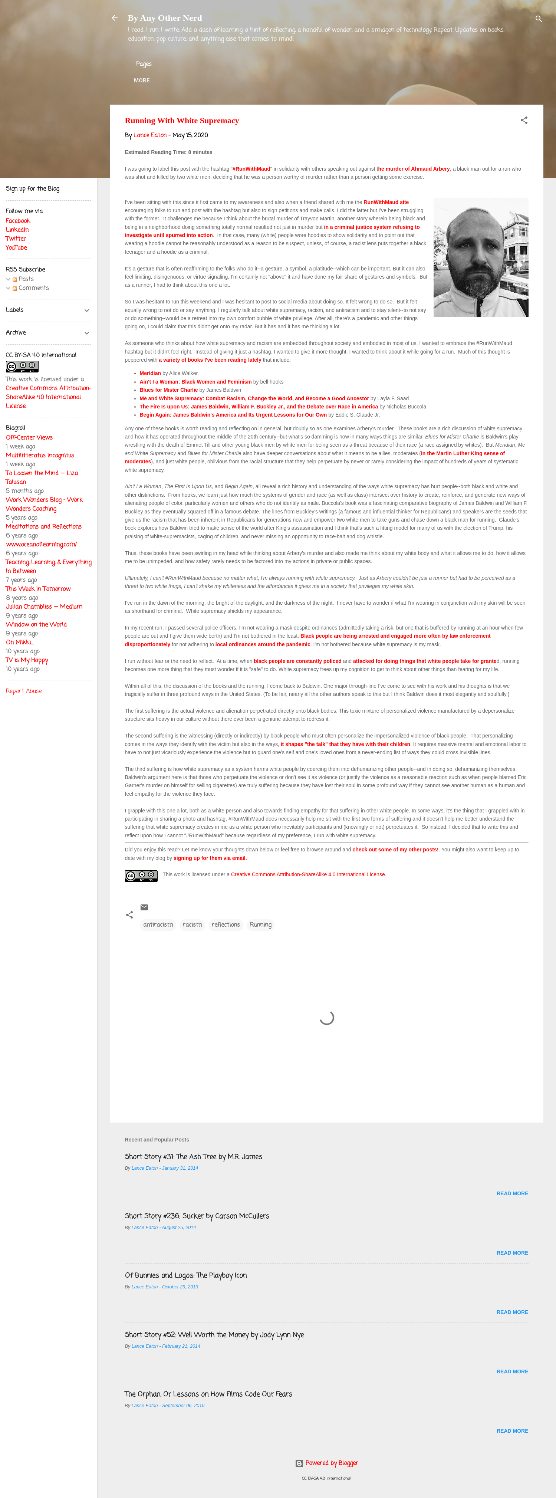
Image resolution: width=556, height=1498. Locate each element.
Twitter (291, 80)
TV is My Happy (27, 660)
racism (192, 925)
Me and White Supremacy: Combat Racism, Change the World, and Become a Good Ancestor (254, 398)
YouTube (16, 248)
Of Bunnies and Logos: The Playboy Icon (186, 1276)
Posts (23, 279)
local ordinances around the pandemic (263, 644)
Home (142, 80)
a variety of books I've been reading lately (210, 360)
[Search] (538, 20)
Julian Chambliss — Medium (44, 607)
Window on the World (36, 625)
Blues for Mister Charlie (169, 390)
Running (260, 925)
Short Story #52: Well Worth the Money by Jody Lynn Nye (214, 1335)
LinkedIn (17, 230)
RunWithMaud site (386, 202)
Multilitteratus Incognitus (40, 455)
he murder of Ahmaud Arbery (414, 169)
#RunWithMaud (251, 169)
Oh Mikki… (19, 642)
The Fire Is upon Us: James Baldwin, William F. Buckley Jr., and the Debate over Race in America (259, 407)
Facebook (18, 221)
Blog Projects (341, 80)
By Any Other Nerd (165, 18)
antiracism (158, 925)
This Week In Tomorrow (38, 589)
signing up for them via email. (210, 858)
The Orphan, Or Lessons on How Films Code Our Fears (208, 1394)
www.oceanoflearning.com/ (41, 545)
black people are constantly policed (298, 661)
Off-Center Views (29, 438)
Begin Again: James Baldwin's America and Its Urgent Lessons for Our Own (233, 415)
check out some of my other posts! (396, 850)
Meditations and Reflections (44, 527)
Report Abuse (24, 691)
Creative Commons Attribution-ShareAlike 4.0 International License (308, 874)
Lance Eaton (246, 80)
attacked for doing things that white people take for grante (425, 661)
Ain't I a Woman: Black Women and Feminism (196, 382)
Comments (31, 288)
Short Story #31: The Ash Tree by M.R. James (193, 1157)
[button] (524, 122)
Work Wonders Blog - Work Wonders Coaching (44, 505)
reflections (226, 925)
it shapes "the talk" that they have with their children (345, 744)
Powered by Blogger (326, 1463)
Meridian (150, 373)
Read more (513, 1193)
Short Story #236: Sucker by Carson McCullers (197, 1216)
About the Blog (188, 80)
